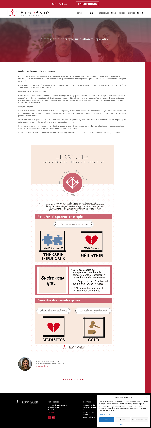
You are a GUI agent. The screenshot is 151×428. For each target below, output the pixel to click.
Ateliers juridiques (89, 417)
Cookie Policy (122, 424)
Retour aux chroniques (72, 379)
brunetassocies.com (42, 366)
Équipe (92, 13)
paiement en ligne (87, 4)
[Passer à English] (140, 13)
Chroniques (104, 13)
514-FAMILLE (59, 4)
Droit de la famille (89, 405)
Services (80, 13)
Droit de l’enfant (88, 412)
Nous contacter (118, 13)
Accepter (106, 420)
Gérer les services (105, 414)
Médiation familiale (89, 407)
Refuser (122, 420)
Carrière (131, 13)
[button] (147, 397)
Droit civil (86, 415)
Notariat (86, 410)
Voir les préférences (139, 420)
